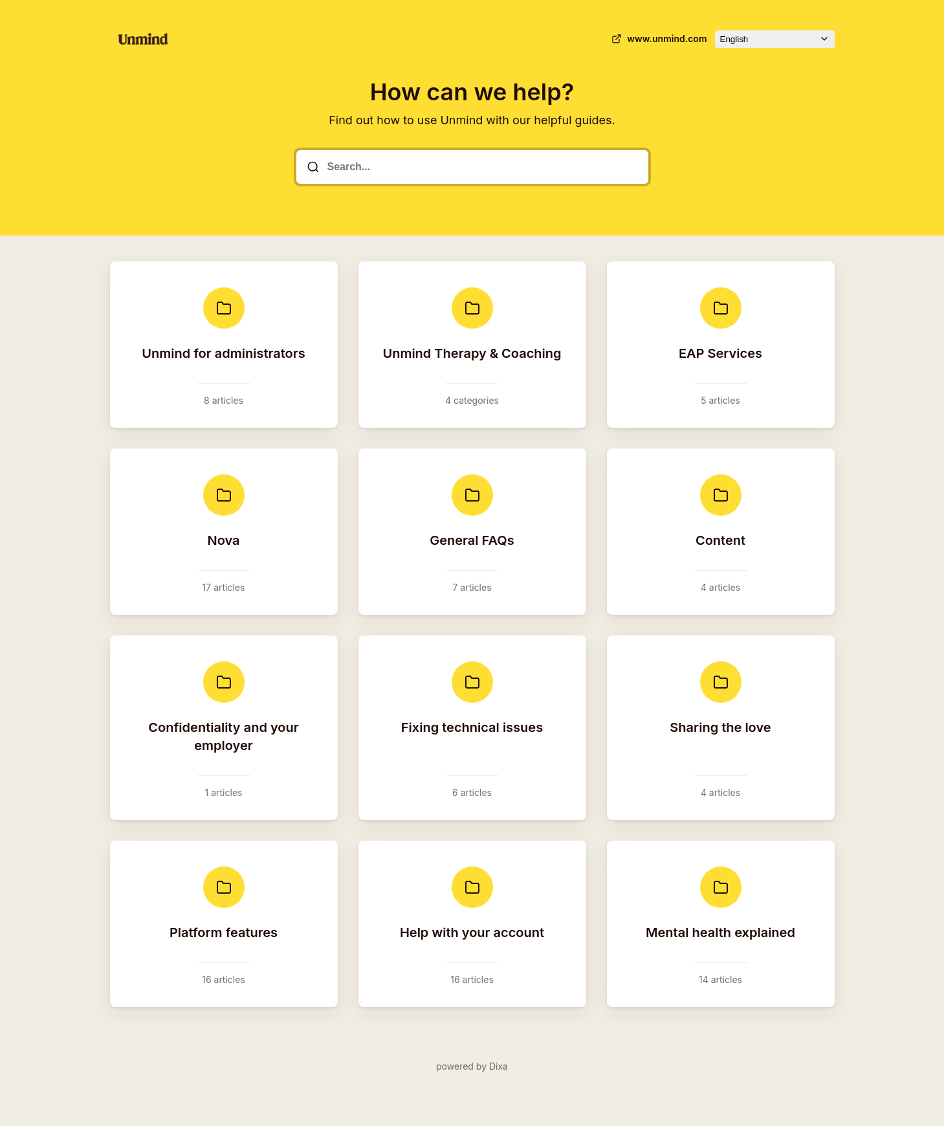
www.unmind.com (658, 39)
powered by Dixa (472, 1066)
